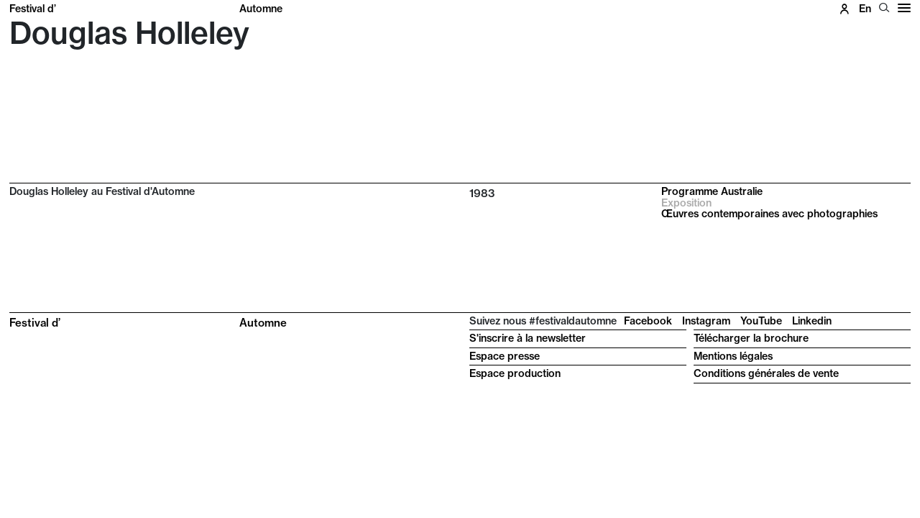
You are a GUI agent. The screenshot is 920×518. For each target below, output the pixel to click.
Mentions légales (733, 356)
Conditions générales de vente (766, 373)
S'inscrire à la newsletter (527, 338)
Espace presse (504, 356)
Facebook (648, 320)
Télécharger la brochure (751, 338)
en (865, 8)
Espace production (515, 373)
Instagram (706, 320)
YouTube (761, 320)
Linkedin (812, 320)
